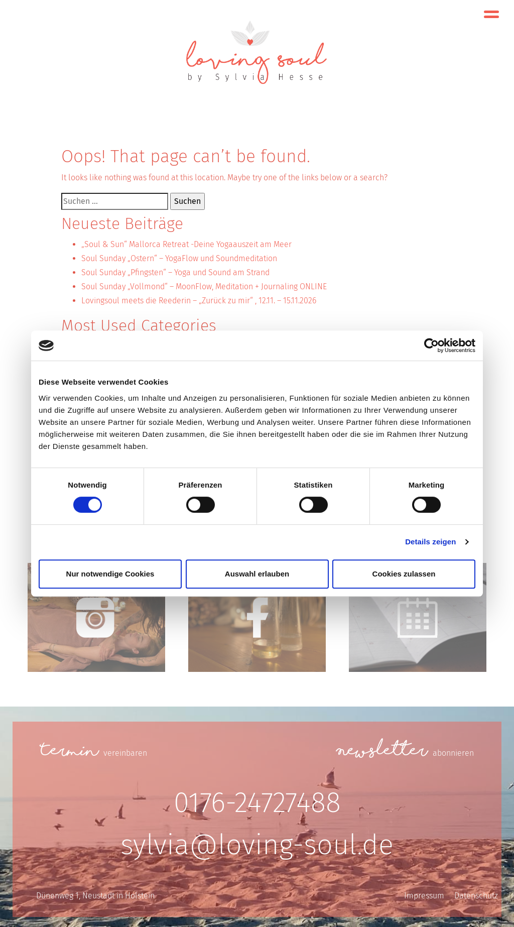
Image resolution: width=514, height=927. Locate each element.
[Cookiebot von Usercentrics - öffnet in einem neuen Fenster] (431, 345)
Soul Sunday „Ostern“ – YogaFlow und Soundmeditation (179, 258)
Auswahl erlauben (257, 573)
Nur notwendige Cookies (110, 573)
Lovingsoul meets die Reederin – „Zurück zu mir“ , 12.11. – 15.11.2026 (198, 300)
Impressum (424, 895)
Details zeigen (430, 541)
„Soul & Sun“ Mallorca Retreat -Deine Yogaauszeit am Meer (186, 244)
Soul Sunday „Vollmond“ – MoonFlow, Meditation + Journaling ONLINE (204, 286)
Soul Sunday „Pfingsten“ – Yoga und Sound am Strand (175, 272)
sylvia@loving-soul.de (257, 845)
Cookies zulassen (404, 573)
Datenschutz (476, 895)
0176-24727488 (257, 803)
